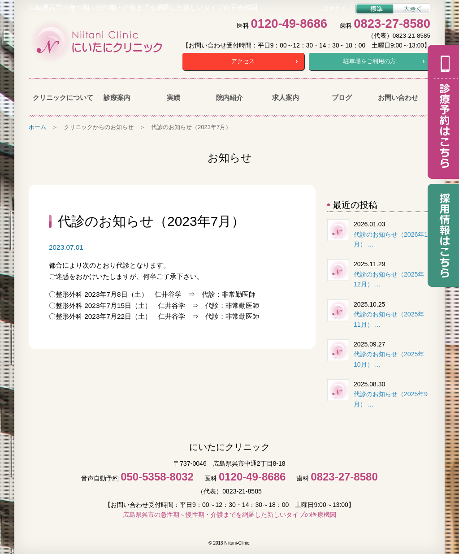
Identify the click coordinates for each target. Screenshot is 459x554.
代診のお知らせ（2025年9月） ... (391, 399)
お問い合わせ (398, 97)
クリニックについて (61, 97)
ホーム (37, 127)
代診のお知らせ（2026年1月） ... (391, 239)
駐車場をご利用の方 (369, 61)
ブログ (342, 97)
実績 (173, 97)
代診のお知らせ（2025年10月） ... (389, 359)
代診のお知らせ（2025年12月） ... (389, 279)
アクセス (243, 61)
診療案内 (117, 97)
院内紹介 (229, 97)
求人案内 (285, 97)
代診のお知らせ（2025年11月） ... (389, 319)
